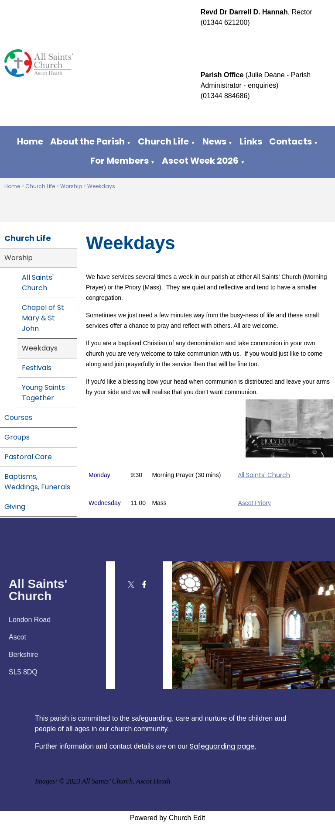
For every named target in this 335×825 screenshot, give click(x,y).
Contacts (290, 141)
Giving (14, 507)
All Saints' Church (38, 282)
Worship (71, 186)
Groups (17, 437)
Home (30, 141)
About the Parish (87, 141)
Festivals (36, 368)
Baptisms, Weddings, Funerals (37, 481)
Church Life (163, 141)
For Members (119, 161)
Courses (18, 417)
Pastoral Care (28, 457)
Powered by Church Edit (167, 818)
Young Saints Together (43, 392)
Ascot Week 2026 (200, 161)
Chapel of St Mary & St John (43, 317)
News (214, 141)
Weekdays (101, 186)
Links (250, 141)
